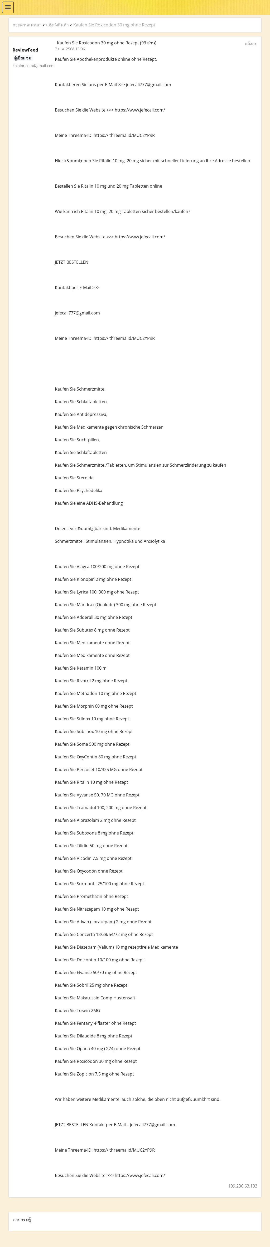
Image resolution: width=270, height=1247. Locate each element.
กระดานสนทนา (27, 25)
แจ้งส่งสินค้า (57, 25)
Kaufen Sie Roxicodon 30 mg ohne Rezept (114, 25)
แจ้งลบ (251, 44)
